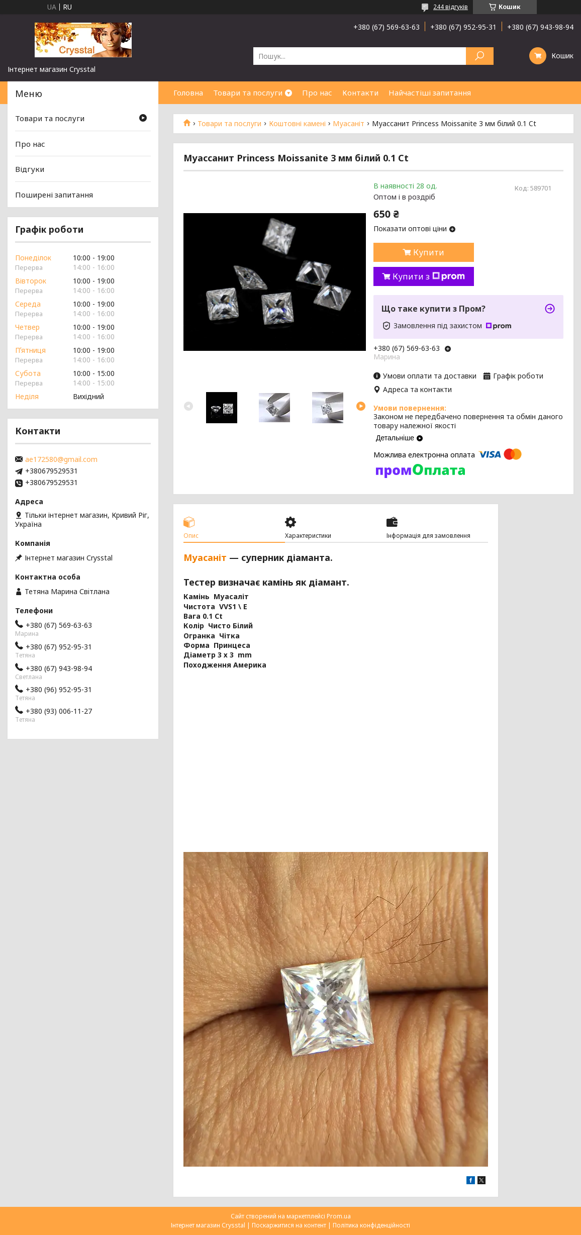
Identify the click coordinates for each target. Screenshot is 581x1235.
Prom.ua (339, 1216)
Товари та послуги (247, 92)
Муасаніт (348, 123)
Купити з (429, 276)
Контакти (360, 92)
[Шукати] (480, 56)
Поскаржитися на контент (289, 1225)
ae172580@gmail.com (61, 459)
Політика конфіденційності (371, 1225)
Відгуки (29, 169)
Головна (188, 92)
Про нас (317, 92)
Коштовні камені (297, 123)
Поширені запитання (54, 194)
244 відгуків (450, 7)
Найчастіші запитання (430, 92)
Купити (428, 252)
